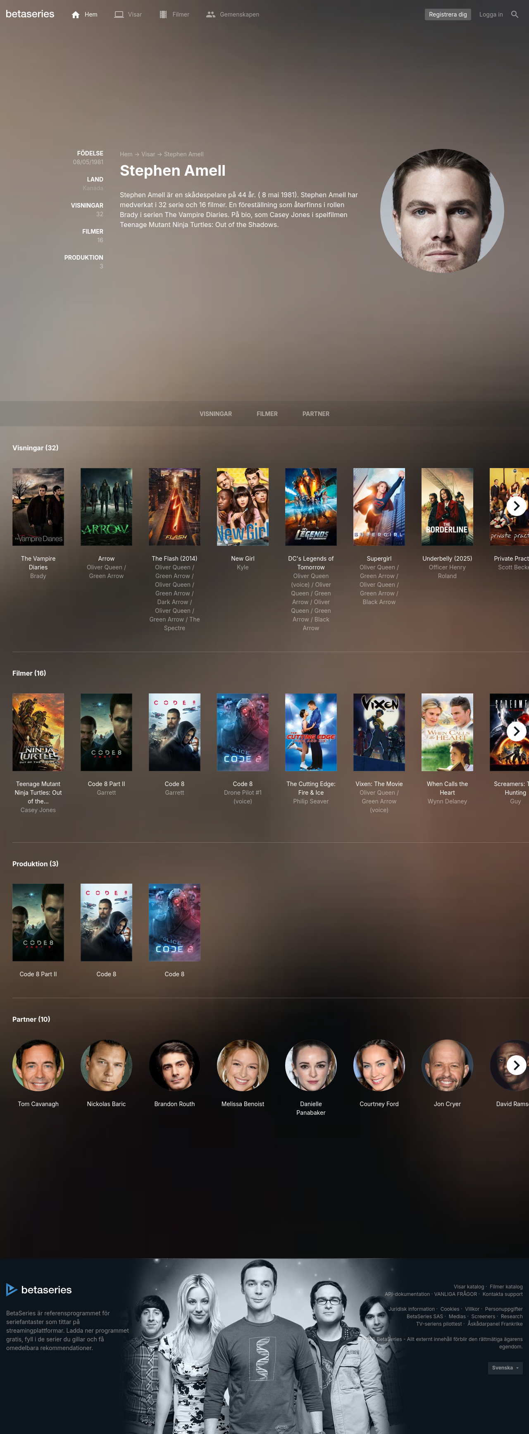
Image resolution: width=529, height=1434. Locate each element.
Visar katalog (469, 1286)
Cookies (450, 1309)
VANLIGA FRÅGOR (455, 1294)
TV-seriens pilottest (439, 1324)
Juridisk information (411, 1309)
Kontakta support (503, 1294)
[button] (38, 1078)
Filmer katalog (506, 1286)
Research (512, 1316)
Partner (316, 413)
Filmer (267, 413)
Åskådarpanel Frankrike (495, 1324)
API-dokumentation (407, 1294)
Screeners (484, 1316)
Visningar (216, 413)
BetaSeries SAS (425, 1316)
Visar (148, 154)
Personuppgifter (504, 1309)
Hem (126, 154)
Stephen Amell (184, 154)
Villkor (472, 1309)
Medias (457, 1316)
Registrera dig (448, 14)
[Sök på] (515, 14)
